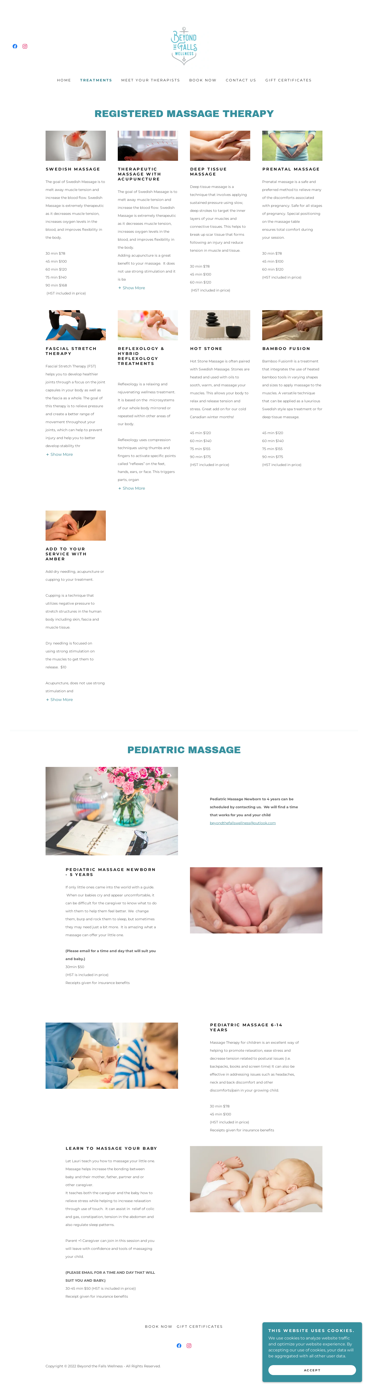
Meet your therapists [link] (150, 80)
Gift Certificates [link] (288, 80)
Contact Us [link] (241, 80)
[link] (15, 46)
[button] (131, 287)
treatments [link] (96, 80)
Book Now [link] (203, 80)
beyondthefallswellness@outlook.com (243, 823)
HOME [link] (64, 80)
